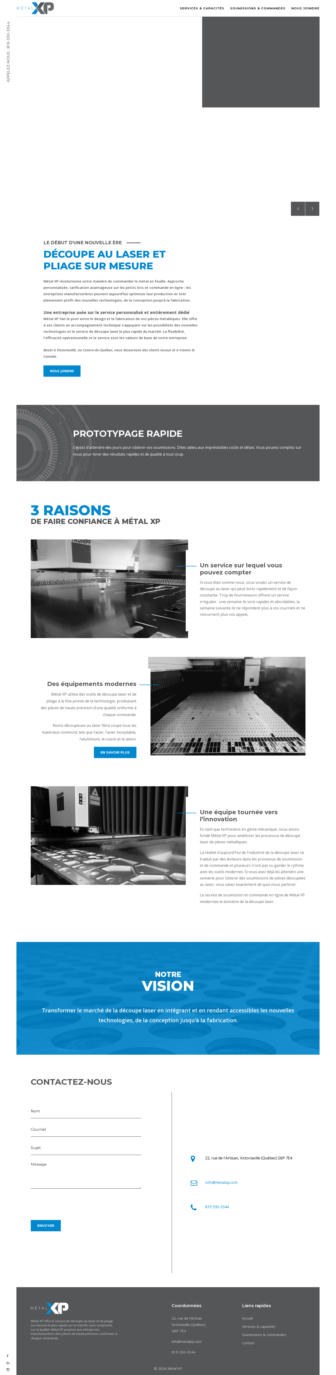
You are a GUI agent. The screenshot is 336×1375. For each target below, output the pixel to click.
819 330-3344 (217, 1206)
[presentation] (66, 1202)
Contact (248, 1342)
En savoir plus (115, 752)
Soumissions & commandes (258, 8)
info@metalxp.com (221, 1182)
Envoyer (45, 1226)
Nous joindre (305, 8)
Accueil (247, 1318)
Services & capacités (202, 8)
